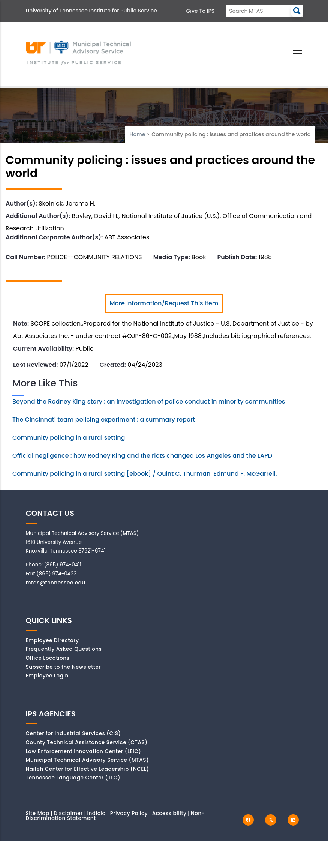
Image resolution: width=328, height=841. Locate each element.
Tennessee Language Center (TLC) (73, 777)
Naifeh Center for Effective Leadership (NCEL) (87, 769)
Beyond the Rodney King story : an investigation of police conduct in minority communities (148, 401)
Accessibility (169, 813)
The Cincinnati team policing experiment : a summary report (103, 419)
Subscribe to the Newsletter (63, 667)
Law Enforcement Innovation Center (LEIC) (83, 751)
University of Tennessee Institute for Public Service (91, 10)
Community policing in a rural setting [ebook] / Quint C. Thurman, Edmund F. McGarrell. (144, 473)
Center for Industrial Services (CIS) (73, 733)
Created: (112, 364)
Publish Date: (237, 257)
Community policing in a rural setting (68, 437)
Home (137, 134)
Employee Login (47, 675)
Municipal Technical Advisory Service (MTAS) (87, 760)
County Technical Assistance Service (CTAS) (87, 742)
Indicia (96, 813)
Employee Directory (52, 640)
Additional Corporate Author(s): (54, 237)
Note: (21, 323)
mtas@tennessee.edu (55, 582)
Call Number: (25, 257)
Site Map (37, 813)
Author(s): (21, 203)
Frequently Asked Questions (64, 649)
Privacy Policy (129, 813)
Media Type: (171, 257)
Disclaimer (68, 813)
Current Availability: (43, 348)
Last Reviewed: (35, 364)
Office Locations (48, 658)
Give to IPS (200, 11)
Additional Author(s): (38, 216)
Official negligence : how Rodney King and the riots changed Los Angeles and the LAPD (142, 455)
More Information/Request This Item (164, 303)
